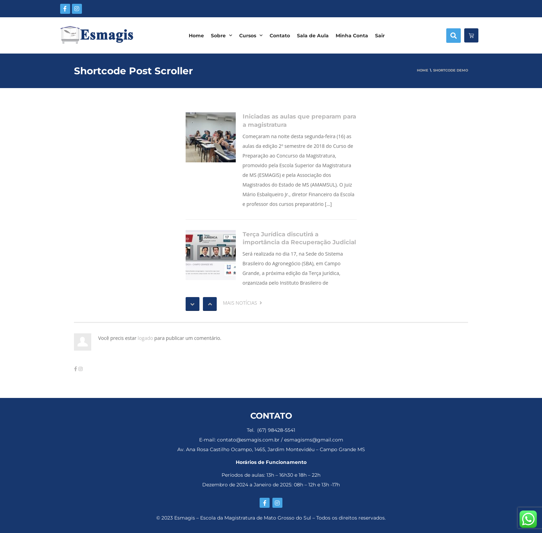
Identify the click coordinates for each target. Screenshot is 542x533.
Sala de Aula (313, 35)
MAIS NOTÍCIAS (242, 302)
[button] (453, 35)
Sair (380, 35)
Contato (280, 35)
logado (146, 338)
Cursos (251, 35)
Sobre (221, 35)
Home (196, 35)
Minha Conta (352, 35)
